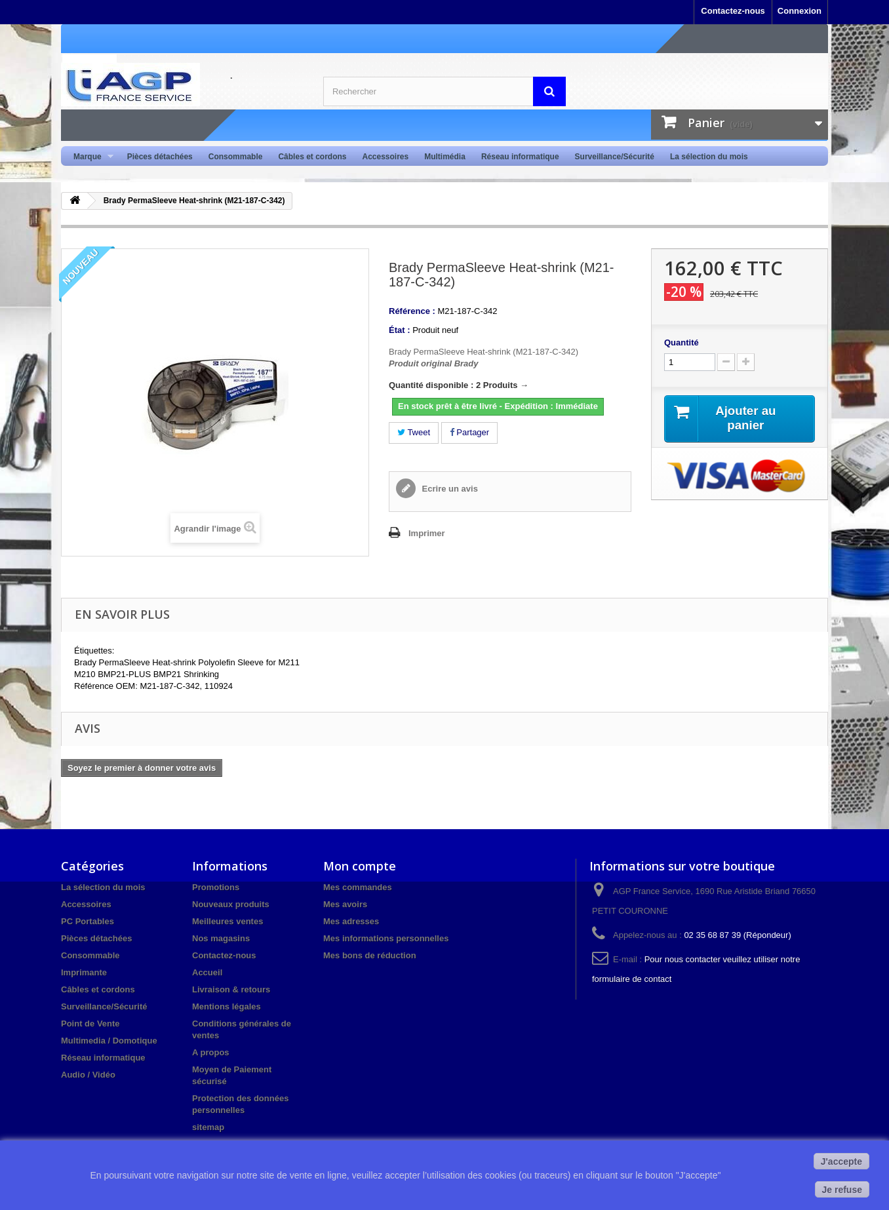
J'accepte (841, 1161)
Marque (89, 157)
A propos (210, 1052)
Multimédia (444, 156)
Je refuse (842, 1189)
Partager (469, 432)
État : (399, 330)
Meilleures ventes (227, 921)
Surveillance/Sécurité (614, 156)
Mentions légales (226, 1006)
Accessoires (385, 156)
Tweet (413, 432)
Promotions (215, 887)
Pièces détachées (160, 156)
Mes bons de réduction (369, 955)
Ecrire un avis (449, 489)
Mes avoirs (345, 904)
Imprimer (426, 533)
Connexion (799, 11)
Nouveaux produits (230, 904)
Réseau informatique (520, 156)
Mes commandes (357, 887)
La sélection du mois (709, 156)
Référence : (412, 311)
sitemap (208, 1127)
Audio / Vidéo (88, 1075)
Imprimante (84, 972)
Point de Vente (90, 1023)
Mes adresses (351, 921)
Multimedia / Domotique (109, 1040)
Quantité (681, 342)
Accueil (207, 972)
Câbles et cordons (312, 156)
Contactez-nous (733, 11)
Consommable (235, 156)
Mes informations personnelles (385, 938)
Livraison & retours (231, 989)
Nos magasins (221, 938)
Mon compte (359, 866)
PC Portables (87, 921)
